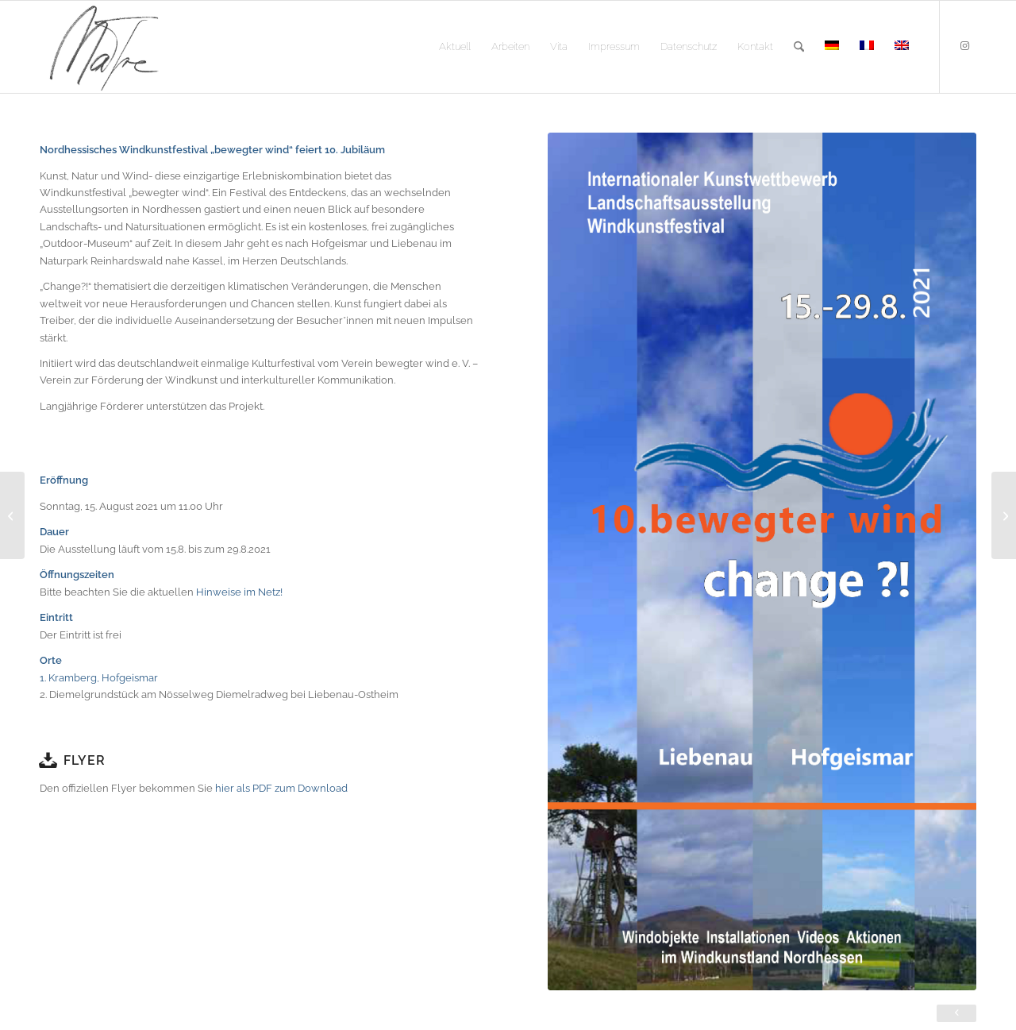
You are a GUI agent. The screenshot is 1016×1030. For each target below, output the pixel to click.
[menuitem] (455, 47)
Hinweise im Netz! (239, 592)
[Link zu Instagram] (964, 46)
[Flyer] (48, 760)
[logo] (103, 47)
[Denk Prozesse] (1003, 515)
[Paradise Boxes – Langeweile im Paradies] (12, 515)
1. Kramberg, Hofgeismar (100, 678)
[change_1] (762, 561)
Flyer (85, 760)
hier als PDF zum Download (281, 788)
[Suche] (798, 47)
